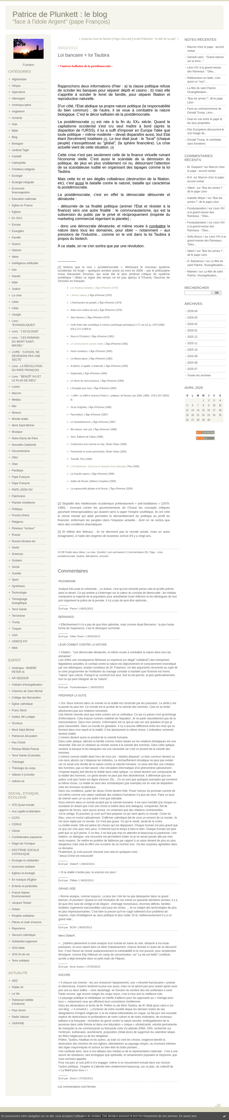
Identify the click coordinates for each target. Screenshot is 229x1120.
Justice (16, 289)
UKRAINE (18, 1023)
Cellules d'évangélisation (27, 684)
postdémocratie (66, 556)
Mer (14, 406)
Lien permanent (116, 552)
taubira (80, 556)
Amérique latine (21, 105)
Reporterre (18, 928)
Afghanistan (19, 79)
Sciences (17, 554)
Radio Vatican (20, 1016)
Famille (16, 237)
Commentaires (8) (137, 552)
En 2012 (17, 218)
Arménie (17, 118)
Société (16, 573)
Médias (16, 399)
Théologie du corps (23, 768)
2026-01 (192, 330)
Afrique (16, 85)
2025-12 (192, 336)
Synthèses (18, 586)
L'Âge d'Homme (102, 288)
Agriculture (18, 92)
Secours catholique (23, 935)
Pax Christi (18, 742)
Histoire (16, 250)
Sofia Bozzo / (195, 236)
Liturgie (16, 314)
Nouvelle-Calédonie (24, 444)
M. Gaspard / (195, 167)
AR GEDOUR (20, 678)
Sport (15, 579)
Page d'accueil (122, 38)
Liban (15, 301)
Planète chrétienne (23, 502)
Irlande (16, 276)
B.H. (190, 177)
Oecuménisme (21, 451)
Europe (16, 224)
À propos (28, 64)
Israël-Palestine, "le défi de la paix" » (156, 38)
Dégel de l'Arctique (23, 843)
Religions (17, 521)
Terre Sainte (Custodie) (26, 755)
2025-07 (192, 369)
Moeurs (16, 412)
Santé (15, 547)
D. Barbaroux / (196, 261)
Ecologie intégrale (23, 182)
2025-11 (192, 343)
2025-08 (192, 362)
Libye (15, 308)
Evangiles (18, 231)
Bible (15, 130)
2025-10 (192, 349)
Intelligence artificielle (25, 263)
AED (15, 980)
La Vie (16, 993)
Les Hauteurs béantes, (82, 288)
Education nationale (24, 199)
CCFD (15, 818)
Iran (14, 269)
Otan (15, 464)
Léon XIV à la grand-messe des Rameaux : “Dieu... (206, 212)
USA (15, 635)
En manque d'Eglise (24, 879)
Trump (16, 622)
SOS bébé (18, 948)
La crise (17, 295)
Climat (16, 830)
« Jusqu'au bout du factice (95, 38)
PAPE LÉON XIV (22, 489)
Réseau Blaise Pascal (25, 749)
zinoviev (104, 556)
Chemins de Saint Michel (27, 691)
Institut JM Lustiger (23, 716)
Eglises (16, 211)
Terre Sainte (19, 609)
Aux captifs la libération (26, 811)
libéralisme (92, 556)
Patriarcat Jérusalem (24, 736)
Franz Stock (19, 710)
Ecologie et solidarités (25, 860)
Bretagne (17, 143)
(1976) (114, 288)
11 (220, 405)
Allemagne (18, 98)
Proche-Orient (20, 515)
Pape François (21, 477)
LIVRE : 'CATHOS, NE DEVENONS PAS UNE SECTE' (26, 356)
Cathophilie (19, 162)
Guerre (16, 244)
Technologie (19, 592)
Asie (14, 124)
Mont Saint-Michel (23, 425)
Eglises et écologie (23, 873)
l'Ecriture (17, 723)
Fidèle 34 (17, 987)
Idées (15, 256)
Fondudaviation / (197, 208)
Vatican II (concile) (23, 774)
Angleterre (18, 111)
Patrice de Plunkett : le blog (60, 14)
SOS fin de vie (21, 954)
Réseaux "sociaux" (23, 528)
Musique (17, 431)
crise (159, 552)
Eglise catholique (22, 703)
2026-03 (192, 317)
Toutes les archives (199, 375)
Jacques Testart (21, 902)
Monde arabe (20, 419)
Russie (16, 534)
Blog (14, 137)
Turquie (16, 628)
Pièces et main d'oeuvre (26, 922)
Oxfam (16, 909)
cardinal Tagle (20, 150)
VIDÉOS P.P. (20, 641)
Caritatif (16, 156)
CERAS (16, 824)
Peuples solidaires (23, 915)
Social (15, 567)
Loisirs (16, 386)
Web (14, 648)
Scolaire (17, 560)
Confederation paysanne (27, 837)
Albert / (191, 251)
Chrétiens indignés (23, 169)
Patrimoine (18, 496)
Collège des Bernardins (26, 697)
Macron (16, 393)
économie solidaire (23, 866)
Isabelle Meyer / (197, 198)
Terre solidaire (20, 960)
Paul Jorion (19, 1010)
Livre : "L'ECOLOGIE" (25, 331)
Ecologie (17, 175)
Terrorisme (18, 615)
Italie (15, 282)
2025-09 (192, 356)
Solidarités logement (24, 941)
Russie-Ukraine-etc (23, 541)
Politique (17, 509)
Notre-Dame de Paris (25, 438)
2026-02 (192, 324)
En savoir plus (188, 1116)
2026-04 (192, 311)
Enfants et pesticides (25, 886)
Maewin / (192, 271)
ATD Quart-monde (23, 805)
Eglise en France (22, 205)
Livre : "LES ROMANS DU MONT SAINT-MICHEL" (25, 341)
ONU (15, 457)
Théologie (18, 762)
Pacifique (17, 470)
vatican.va (18, 781)
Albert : (191, 187)
